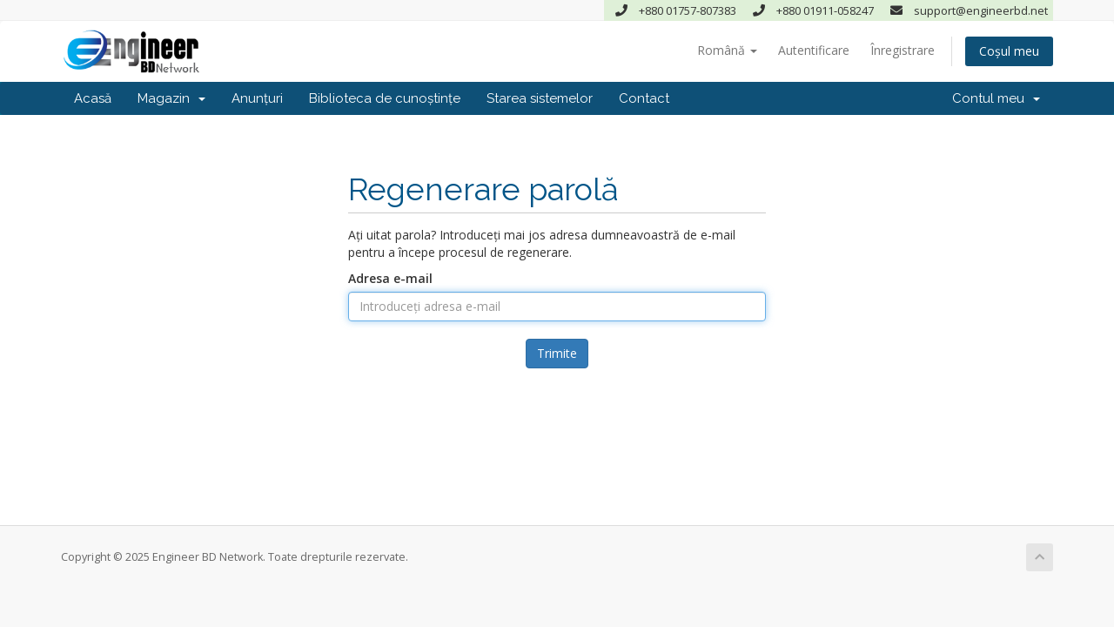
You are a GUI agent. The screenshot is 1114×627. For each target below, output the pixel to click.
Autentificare (813, 50)
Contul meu (996, 98)
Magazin (171, 98)
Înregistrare (902, 50)
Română (727, 50)
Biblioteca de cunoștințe (384, 98)
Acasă (92, 98)
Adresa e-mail (390, 278)
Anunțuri (257, 98)
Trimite (557, 353)
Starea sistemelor (540, 98)
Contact (644, 98)
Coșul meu (1009, 51)
